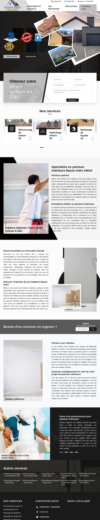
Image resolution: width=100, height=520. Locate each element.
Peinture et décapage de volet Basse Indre (13, 475)
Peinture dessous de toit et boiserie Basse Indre (69, 476)
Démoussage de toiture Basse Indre (30, 475)
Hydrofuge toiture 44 (55, 135)
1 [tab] (42, 147)
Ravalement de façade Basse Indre (51, 481)
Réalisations (71, 6)
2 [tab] (47, 147)
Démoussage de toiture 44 (13, 506)
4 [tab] (57, 147)
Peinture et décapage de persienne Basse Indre (69, 483)
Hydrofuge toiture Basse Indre (49, 475)
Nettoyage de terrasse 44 (13, 516)
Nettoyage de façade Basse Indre (12, 481)
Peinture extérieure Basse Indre (31, 481)
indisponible (56, 1)
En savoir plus (33, 126)
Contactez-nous (86, 7)
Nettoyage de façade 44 (12, 513)
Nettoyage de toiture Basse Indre (87, 481)
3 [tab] (52, 147)
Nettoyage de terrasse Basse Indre (88, 475)
